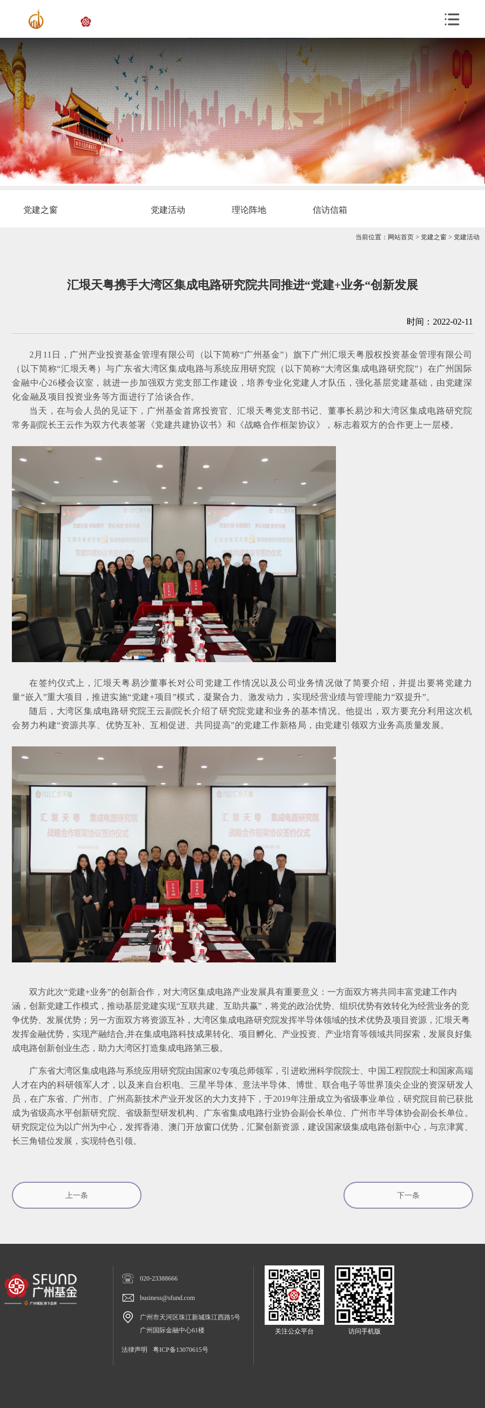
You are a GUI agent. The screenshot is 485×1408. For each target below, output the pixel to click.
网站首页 (401, 237)
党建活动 (467, 237)
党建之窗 (434, 237)
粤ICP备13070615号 (180, 1349)
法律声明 (134, 1349)
